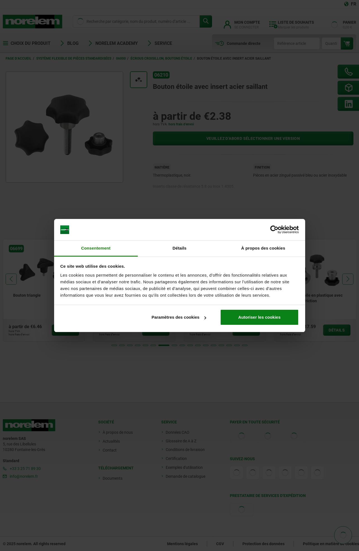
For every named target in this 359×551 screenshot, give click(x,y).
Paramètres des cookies (178, 317)
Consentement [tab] (95, 248)
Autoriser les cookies (259, 317)
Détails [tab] (180, 248)
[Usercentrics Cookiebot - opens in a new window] (274, 230)
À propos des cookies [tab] (263, 248)
